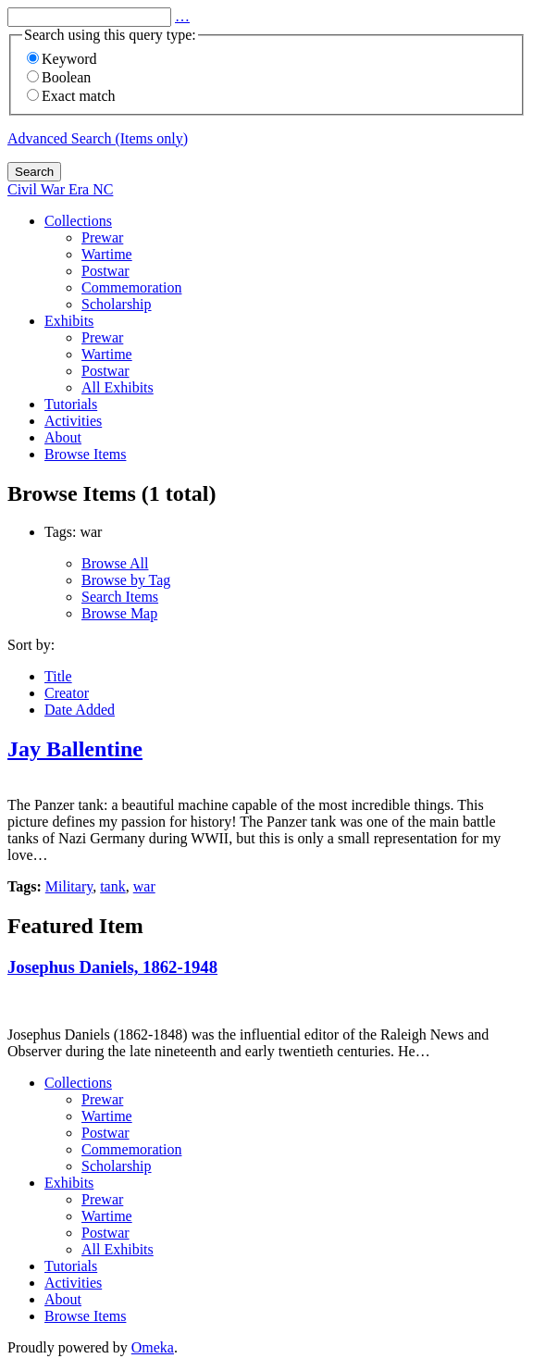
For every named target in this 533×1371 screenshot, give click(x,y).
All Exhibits (117, 387)
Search (34, 172)
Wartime (106, 254)
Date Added (79, 709)
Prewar (102, 237)
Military (69, 886)
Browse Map (119, 613)
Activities (73, 421)
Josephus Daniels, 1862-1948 (112, 967)
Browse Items (85, 454)
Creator (66, 693)
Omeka (152, 1347)
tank (113, 886)
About (62, 437)
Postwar (105, 271)
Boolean (59, 77)
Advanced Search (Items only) (97, 138)
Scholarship (116, 304)
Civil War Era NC (60, 189)
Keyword (62, 59)
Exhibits (68, 321)
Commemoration (131, 287)
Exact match (71, 96)
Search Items (119, 596)
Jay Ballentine (75, 749)
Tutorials (70, 404)
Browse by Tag (125, 580)
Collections (78, 221)
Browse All (114, 563)
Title (58, 676)
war (144, 886)
